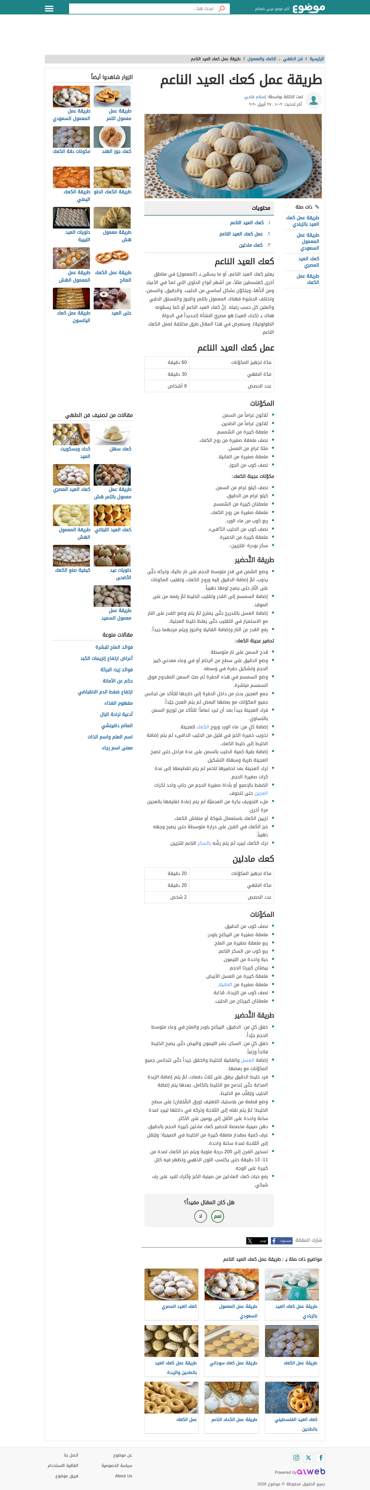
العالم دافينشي (117, 726)
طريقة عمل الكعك (308, 279)
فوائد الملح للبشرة (114, 647)
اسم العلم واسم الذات (110, 737)
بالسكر (204, 843)
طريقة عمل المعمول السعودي (308, 242)
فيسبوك (285, 1241)
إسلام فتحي (255, 97)
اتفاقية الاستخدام (63, 1466)
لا (200, 1216)
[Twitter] (308, 1457)
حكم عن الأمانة (118, 681)
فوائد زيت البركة (116, 670)
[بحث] (222, 8)
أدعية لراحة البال (116, 715)
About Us (123, 1476)
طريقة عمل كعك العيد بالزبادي (302, 221)
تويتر (263, 1241)
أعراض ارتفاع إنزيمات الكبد (106, 659)
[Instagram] (296, 1457)
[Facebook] (320, 1457)
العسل (247, 1060)
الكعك (203, 726)
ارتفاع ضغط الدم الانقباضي (105, 692)
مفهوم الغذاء (118, 703)
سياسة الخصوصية (116, 1466)
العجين (261, 793)
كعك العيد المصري (308, 262)
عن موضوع (122, 1455)
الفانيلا (225, 984)
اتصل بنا (71, 1455)
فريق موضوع (67, 1476)
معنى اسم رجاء (117, 748)
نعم (217, 1216)
